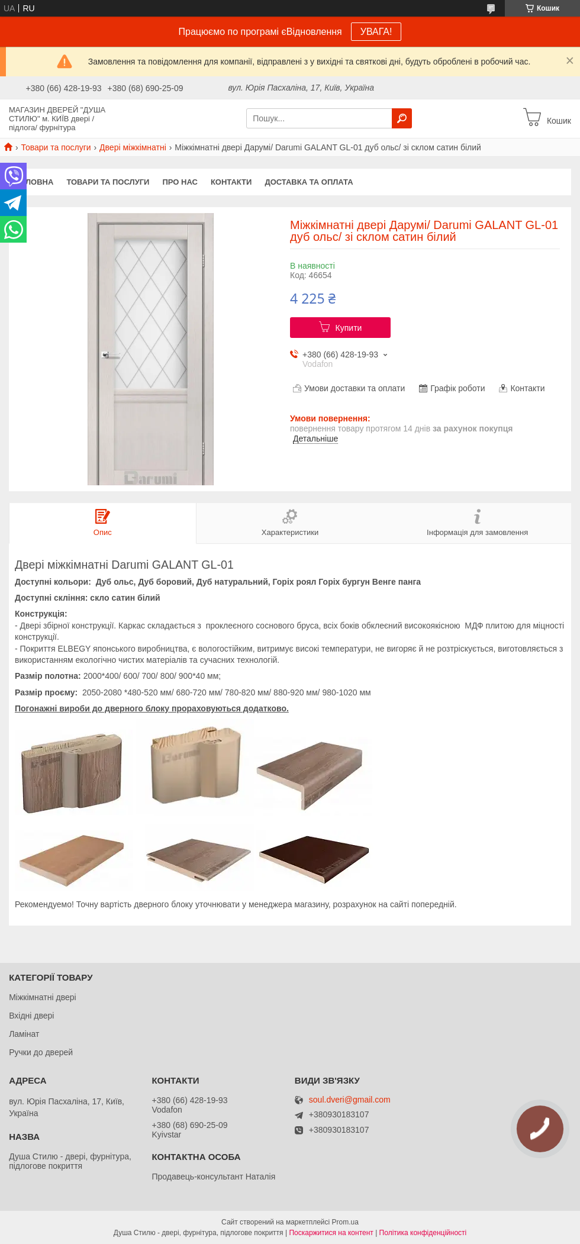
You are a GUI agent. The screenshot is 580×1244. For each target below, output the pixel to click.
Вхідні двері (31, 1015)
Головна (34, 182)
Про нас (179, 182)
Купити (349, 328)
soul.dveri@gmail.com (350, 1099)
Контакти (231, 182)
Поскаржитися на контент (331, 1233)
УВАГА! (376, 32)
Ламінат (24, 1034)
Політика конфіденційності (423, 1233)
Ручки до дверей (41, 1052)
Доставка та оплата (309, 182)
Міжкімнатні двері (42, 997)
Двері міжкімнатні (132, 147)
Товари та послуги (56, 147)
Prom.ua (345, 1222)
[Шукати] (402, 118)
